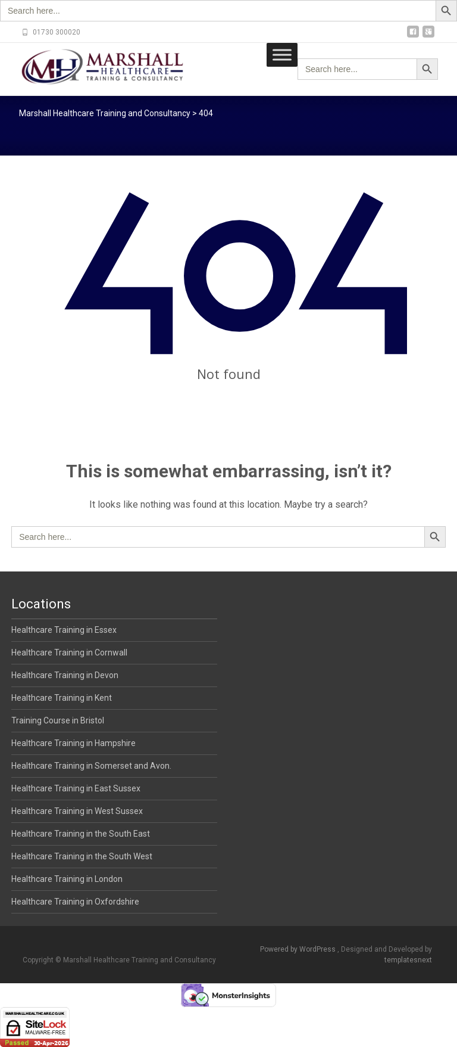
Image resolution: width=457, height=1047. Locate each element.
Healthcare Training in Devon (64, 675)
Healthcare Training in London (67, 879)
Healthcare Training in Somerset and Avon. (91, 766)
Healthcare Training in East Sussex (75, 788)
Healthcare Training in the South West (81, 856)
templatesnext (408, 960)
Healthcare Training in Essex (64, 630)
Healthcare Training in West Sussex (77, 811)
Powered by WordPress (298, 949)
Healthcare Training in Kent (61, 698)
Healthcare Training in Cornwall (69, 652)
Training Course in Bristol (57, 720)
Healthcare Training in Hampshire (73, 743)
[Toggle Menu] (282, 54)
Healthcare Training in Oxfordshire (75, 901)
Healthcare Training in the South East (80, 833)
